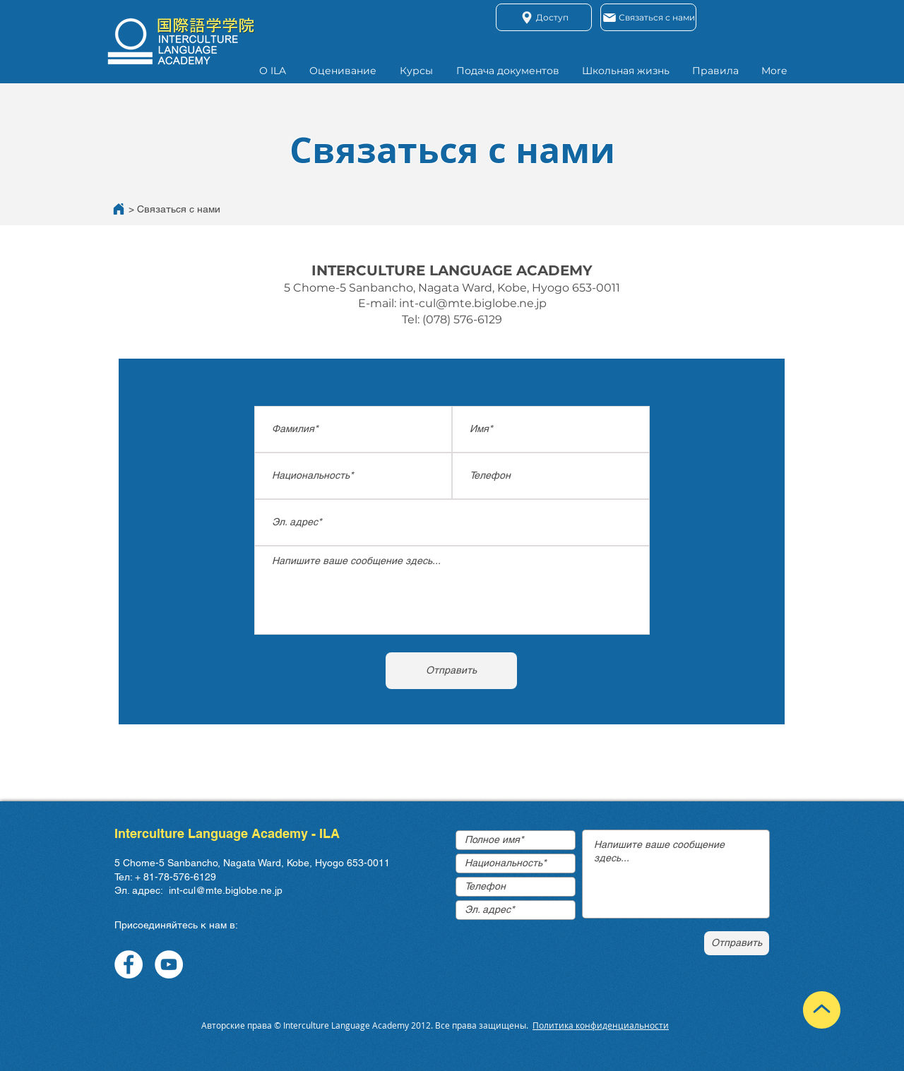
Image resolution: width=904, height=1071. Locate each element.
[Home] (119, 209)
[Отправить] (451, 670)
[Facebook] (128, 964)
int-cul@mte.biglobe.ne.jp (473, 303)
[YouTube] (169, 964)
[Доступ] (544, 17)
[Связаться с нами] (648, 17)
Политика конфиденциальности (601, 1025)
